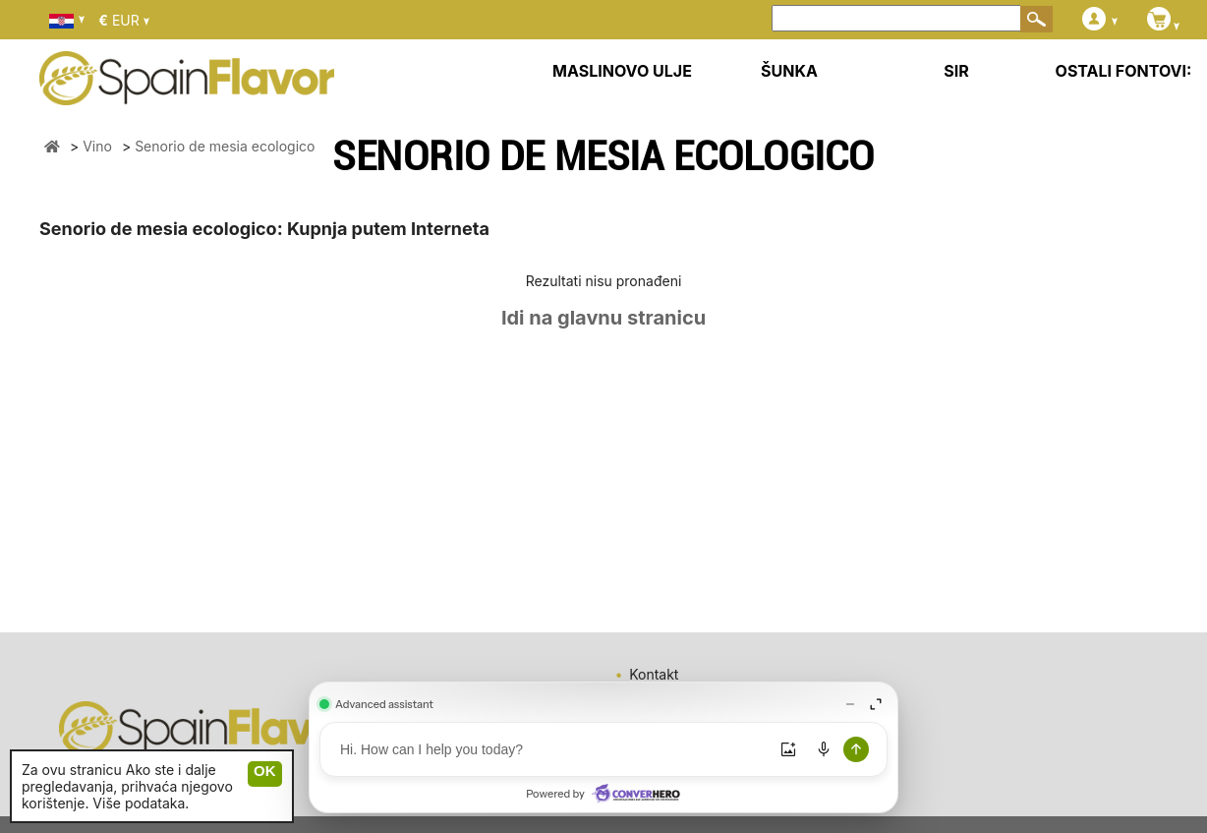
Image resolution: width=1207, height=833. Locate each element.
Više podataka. (140, 803)
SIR (956, 71)
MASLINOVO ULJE (622, 71)
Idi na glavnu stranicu (603, 317)
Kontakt (653, 674)
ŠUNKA (789, 71)
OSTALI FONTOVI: (1124, 71)
